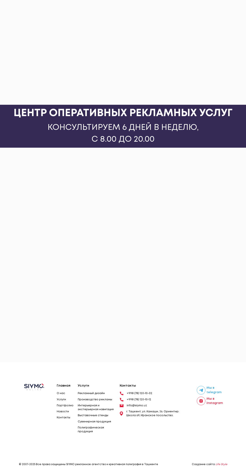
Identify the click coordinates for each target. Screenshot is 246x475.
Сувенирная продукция (94, 421)
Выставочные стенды (93, 415)
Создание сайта (209, 464)
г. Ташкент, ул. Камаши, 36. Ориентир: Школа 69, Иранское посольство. (149, 413)
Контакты (63, 417)
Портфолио (65, 405)
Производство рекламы (95, 399)
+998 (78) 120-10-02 (136, 393)
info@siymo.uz (133, 405)
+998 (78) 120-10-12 (135, 400)
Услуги (61, 399)
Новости (63, 411)
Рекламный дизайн (91, 393)
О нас (61, 393)
